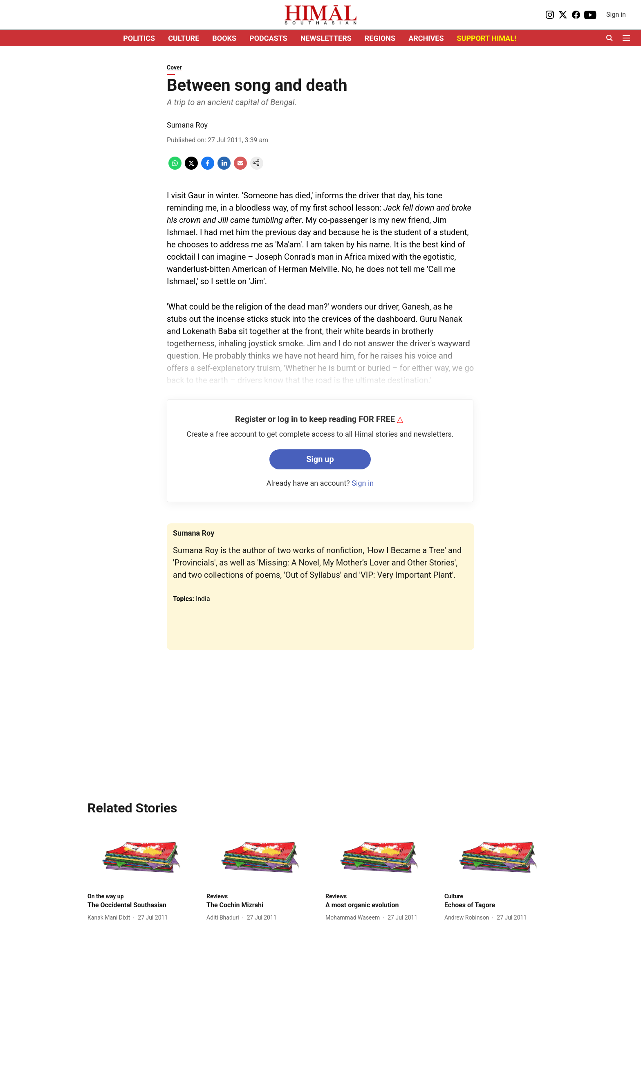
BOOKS (224, 38)
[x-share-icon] (191, 167)
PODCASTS (268, 38)
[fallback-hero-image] (142, 857)
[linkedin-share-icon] (224, 167)
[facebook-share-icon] (207, 167)
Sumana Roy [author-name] (187, 125)
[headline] (142, 905)
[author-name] (110, 917)
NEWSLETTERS (326, 38)
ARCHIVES (426, 38)
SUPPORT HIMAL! (486, 38)
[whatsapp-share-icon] (175, 167)
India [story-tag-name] (203, 599)
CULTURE (183, 38)
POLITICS (139, 38)
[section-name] (105, 896)
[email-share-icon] (240, 167)
